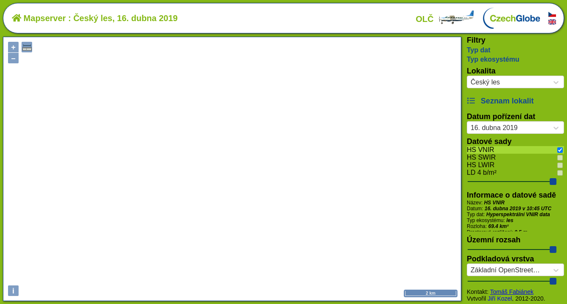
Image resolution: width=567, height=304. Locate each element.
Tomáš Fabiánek (512, 291)
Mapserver (39, 18)
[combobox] (470, 82)
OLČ (445, 19)
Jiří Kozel (500, 298)
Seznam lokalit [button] (500, 101)
